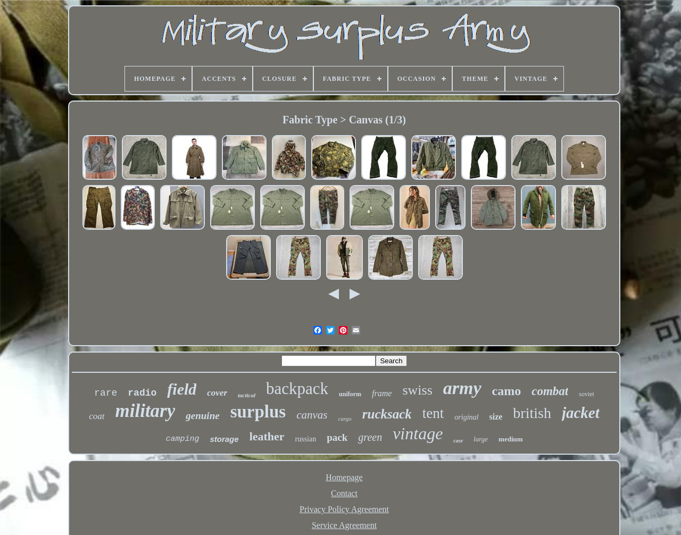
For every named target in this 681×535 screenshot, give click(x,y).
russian (306, 439)
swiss (417, 390)
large (481, 439)
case (458, 441)
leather (267, 436)
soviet (586, 394)
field (181, 389)
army (462, 388)
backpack (297, 388)
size (495, 416)
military (145, 410)
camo (506, 391)
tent (433, 413)
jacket (581, 412)
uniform (350, 394)
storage (224, 439)
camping (182, 439)
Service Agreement (344, 525)
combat (549, 391)
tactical (246, 395)
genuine (202, 415)
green (370, 437)
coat (96, 416)
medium (511, 439)
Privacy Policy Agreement (344, 509)
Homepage (344, 477)
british (532, 413)
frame (382, 393)
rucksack (387, 414)
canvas (311, 414)
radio (142, 393)
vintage (418, 433)
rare (105, 393)
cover (217, 393)
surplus (258, 411)
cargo (345, 418)
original (466, 417)
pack (337, 437)
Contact (344, 493)
